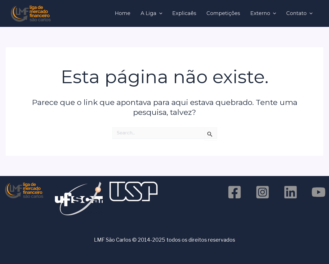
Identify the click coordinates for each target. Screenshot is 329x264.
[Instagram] (262, 192)
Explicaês (184, 13)
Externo (263, 13)
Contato (299, 13)
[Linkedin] (290, 192)
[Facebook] (234, 192)
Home (122, 13)
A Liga (151, 13)
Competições (223, 13)
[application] (159, 13)
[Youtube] (318, 192)
